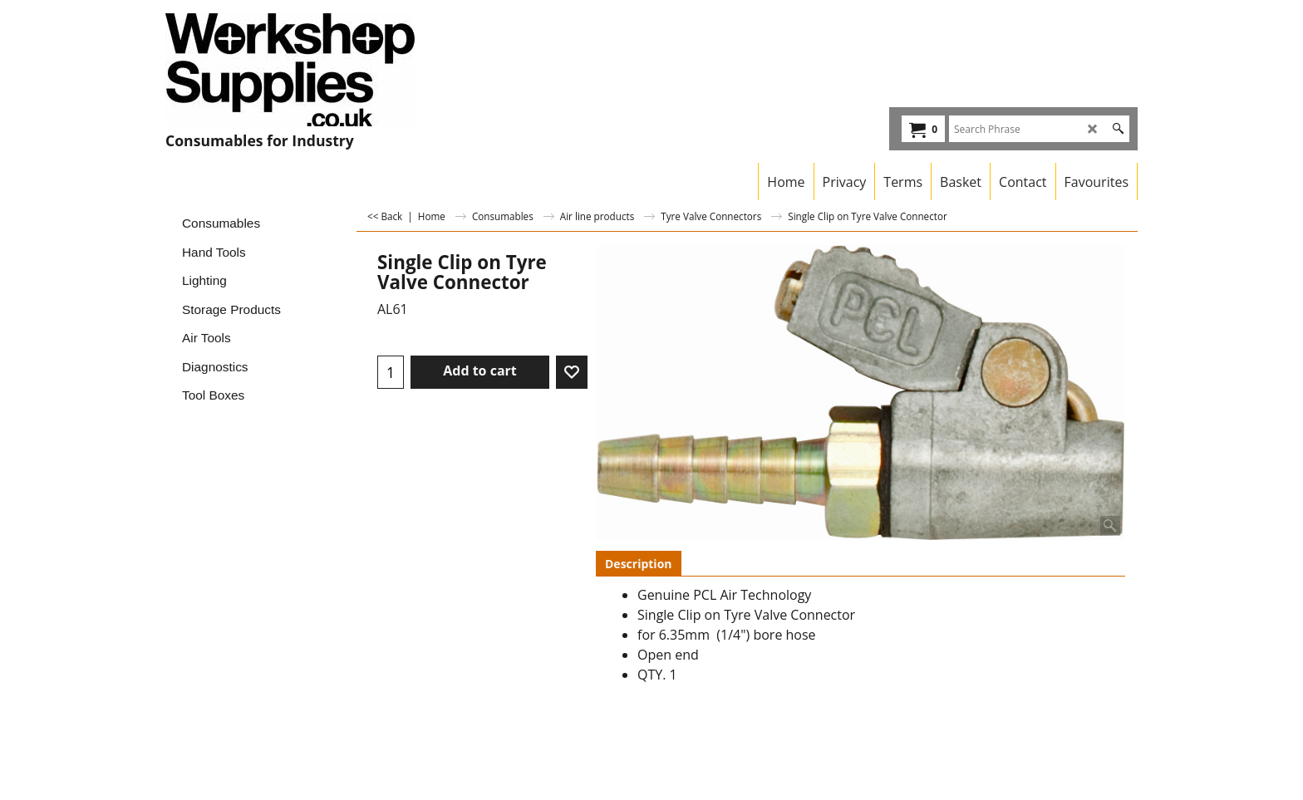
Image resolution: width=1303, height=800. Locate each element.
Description (638, 564)
